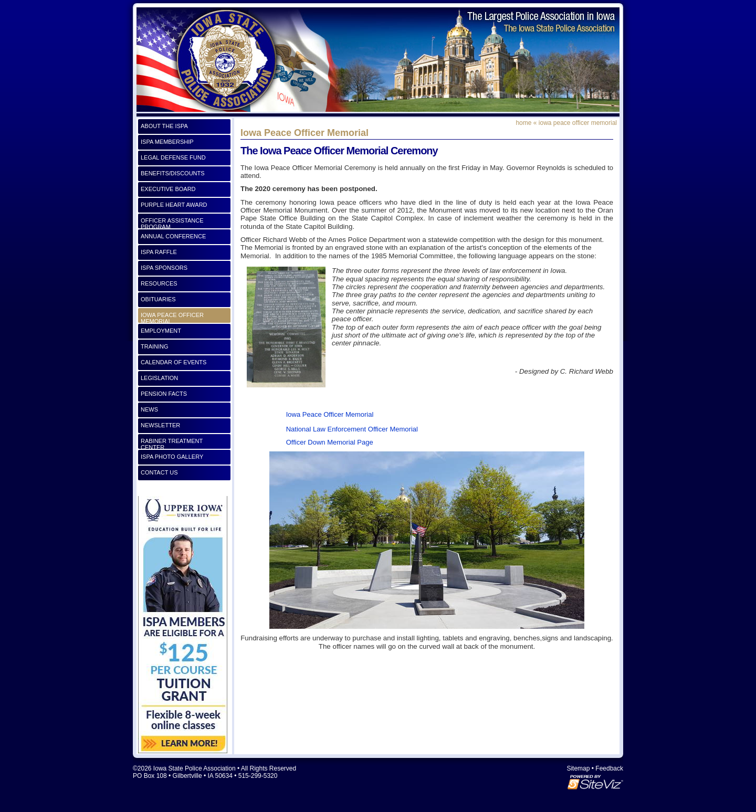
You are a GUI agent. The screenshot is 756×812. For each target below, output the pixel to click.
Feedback (609, 768)
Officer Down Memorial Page (329, 442)
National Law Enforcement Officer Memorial (352, 429)
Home (523, 122)
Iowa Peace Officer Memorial (328, 414)
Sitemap (578, 768)
